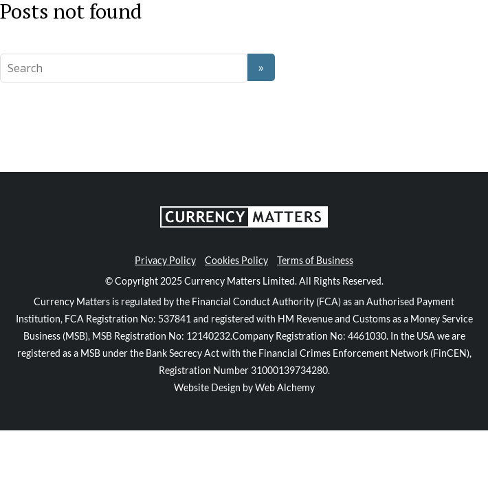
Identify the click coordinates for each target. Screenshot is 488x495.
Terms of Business (315, 260)
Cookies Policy (236, 260)
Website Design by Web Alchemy (244, 387)
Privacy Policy (165, 260)
